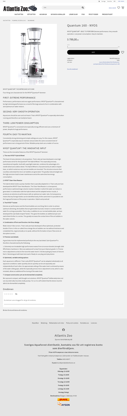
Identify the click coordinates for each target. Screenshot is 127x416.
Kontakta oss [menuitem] (84, 323)
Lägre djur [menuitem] (73, 14)
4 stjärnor (10, 294)
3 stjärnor (8, 294)
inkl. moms (121, 1)
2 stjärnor (7, 294)
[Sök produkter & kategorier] (63, 8)
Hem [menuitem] (4, 1)
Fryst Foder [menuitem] (93, 14)
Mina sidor (112, 8)
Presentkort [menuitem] (107, 14)
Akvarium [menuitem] (43, 14)
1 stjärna (5, 294)
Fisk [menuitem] (83, 14)
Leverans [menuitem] (94, 323)
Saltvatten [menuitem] (18, 14)
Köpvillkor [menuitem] (35, 323)
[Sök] (82, 8)
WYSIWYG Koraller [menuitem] (58, 14)
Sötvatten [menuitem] (31, 14)
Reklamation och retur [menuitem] (56, 323)
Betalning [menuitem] (44, 323)
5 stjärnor (12, 294)
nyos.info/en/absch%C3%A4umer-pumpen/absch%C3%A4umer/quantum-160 (106, 63)
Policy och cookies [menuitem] (72, 323)
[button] (118, 7)
